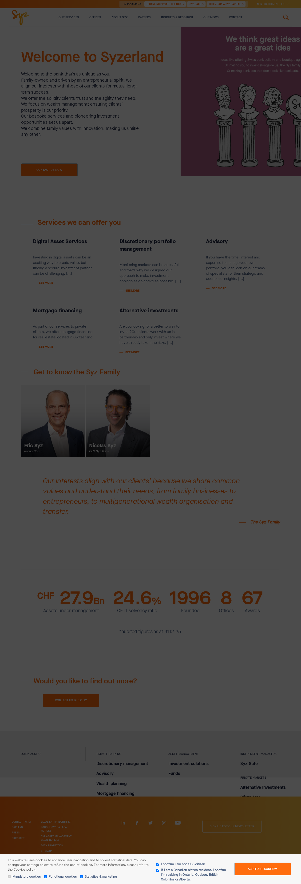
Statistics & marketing (101, 876)
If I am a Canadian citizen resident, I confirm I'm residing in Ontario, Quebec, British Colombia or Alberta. (193, 875)
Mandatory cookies (26, 876)
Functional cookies (63, 876)
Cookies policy (24, 869)
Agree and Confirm (262, 869)
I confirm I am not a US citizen (183, 864)
